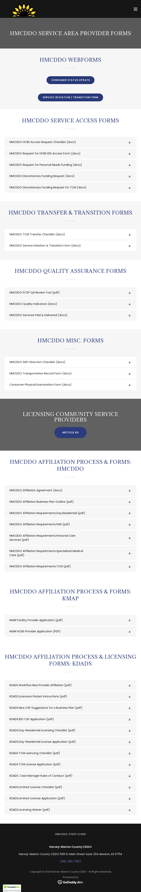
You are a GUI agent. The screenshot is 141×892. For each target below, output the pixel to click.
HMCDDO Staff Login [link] (70, 834)
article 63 (70, 432)
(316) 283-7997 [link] (70, 861)
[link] (24, 9)
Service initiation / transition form (70, 97)
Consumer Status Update (70, 80)
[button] (135, 9)
